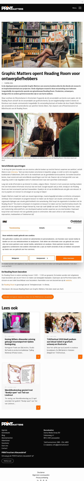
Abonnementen (7, 437)
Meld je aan (7, 460)
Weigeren (15, 258)
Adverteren (6, 440)
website (69, 280)
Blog (3, 435)
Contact (4, 448)
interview (14, 172)
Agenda (4, 430)
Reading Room (9, 284)
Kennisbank (6, 432)
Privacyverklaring (42, 477)
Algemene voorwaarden (40, 475)
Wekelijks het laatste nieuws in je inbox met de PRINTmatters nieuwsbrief (27, 296)
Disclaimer (41, 472)
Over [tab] (69, 228)
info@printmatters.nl (60, 444)
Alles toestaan (68, 258)
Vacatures (5, 443)
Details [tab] (42, 228)
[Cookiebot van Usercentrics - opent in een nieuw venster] (72, 221)
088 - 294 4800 (63, 442)
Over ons (5, 445)
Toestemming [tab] (14, 228)
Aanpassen (42, 258)
